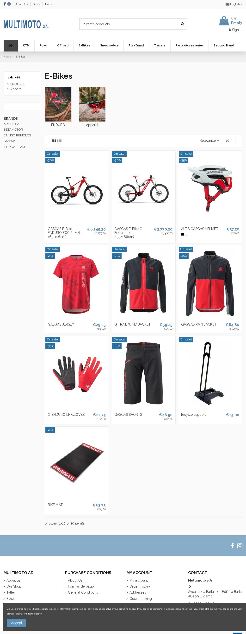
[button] (26, 45)
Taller (10, 592)
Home (49, 4)
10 (229, 140)
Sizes (37, 4)
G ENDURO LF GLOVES (66, 414)
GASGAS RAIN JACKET (198, 324)
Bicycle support (193, 414)
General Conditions (83, 592)
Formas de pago (81, 586)
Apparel (92, 125)
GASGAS (10, 141)
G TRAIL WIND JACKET (132, 324)
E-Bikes (13, 77)
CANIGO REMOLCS (17, 135)
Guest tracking (140, 599)
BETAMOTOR (13, 129)
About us (13, 580)
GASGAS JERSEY (61, 324)
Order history (139, 586)
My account (138, 580)
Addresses (137, 592)
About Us (22, 4)
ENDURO (58, 125)
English (234, 4)
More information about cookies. (60, 613)
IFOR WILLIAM (14, 147)
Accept (16, 623)
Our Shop (13, 586)
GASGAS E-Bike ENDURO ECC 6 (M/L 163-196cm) (64, 233)
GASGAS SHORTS (128, 414)
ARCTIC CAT (12, 124)
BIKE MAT (55, 505)
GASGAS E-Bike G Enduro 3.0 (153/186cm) (128, 233)
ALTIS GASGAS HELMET (199, 229)
